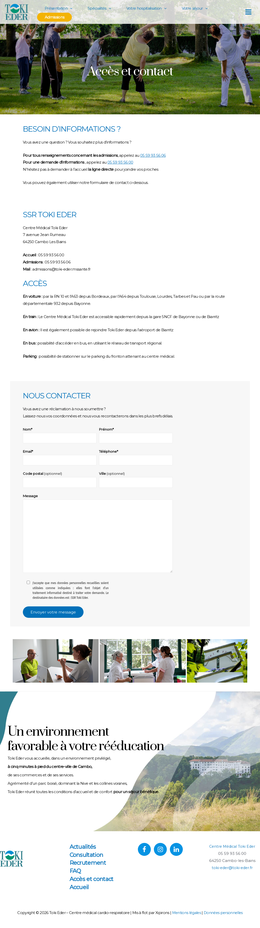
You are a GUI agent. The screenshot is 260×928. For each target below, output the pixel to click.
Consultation (88, 859)
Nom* (59, 435)
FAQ (76, 876)
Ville (136, 481)
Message (98, 537)
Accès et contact (93, 883)
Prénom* (136, 435)
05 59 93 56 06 (153, 155)
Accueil (80, 892)
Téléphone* (136, 458)
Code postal (59, 481)
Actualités (84, 851)
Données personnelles (224, 917)
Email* (59, 458)
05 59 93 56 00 (120, 162)
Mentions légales (186, 917)
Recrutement (89, 867)
